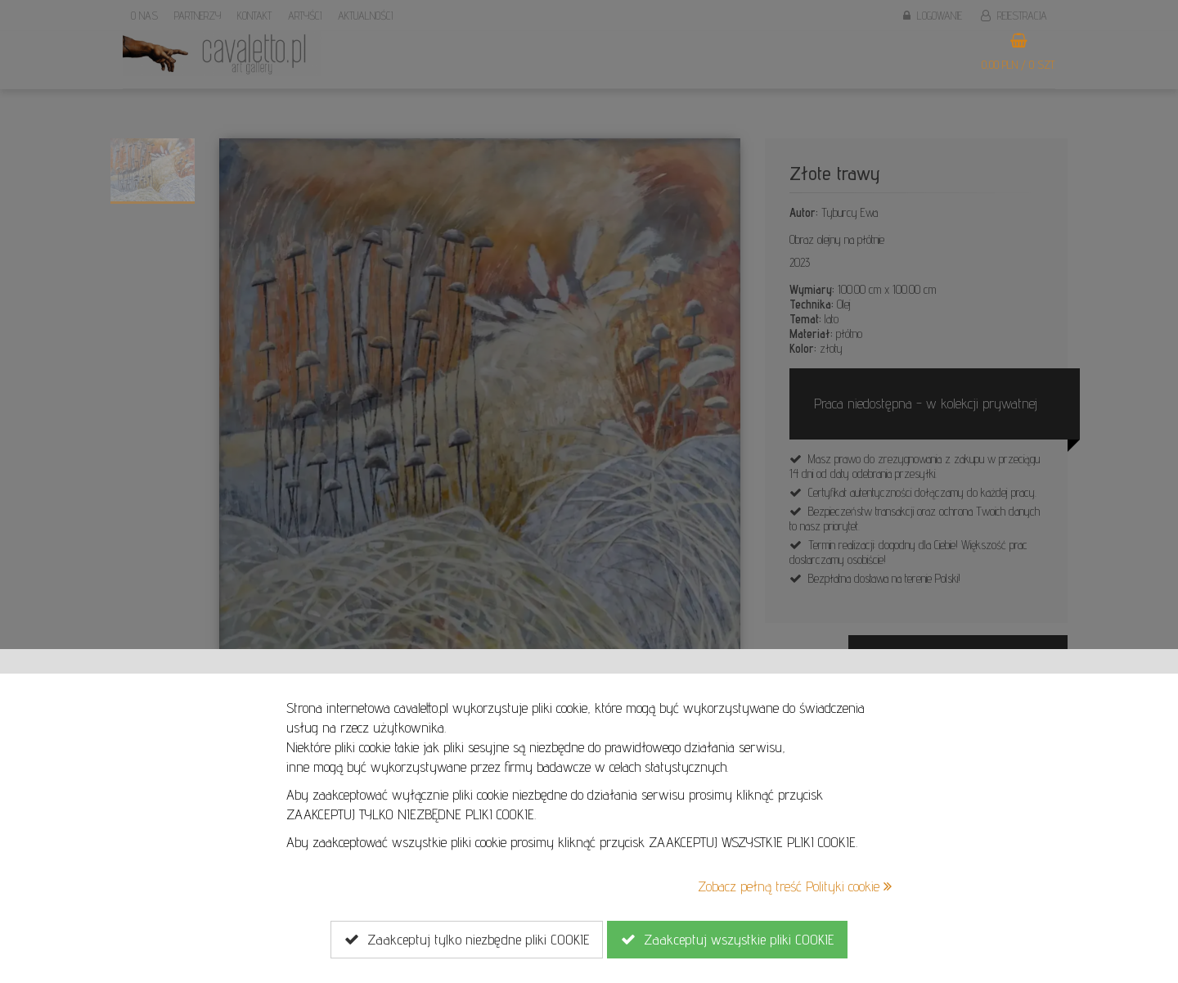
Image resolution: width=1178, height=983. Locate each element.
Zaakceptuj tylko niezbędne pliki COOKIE (466, 939)
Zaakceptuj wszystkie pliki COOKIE (727, 939)
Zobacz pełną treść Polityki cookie (795, 886)
